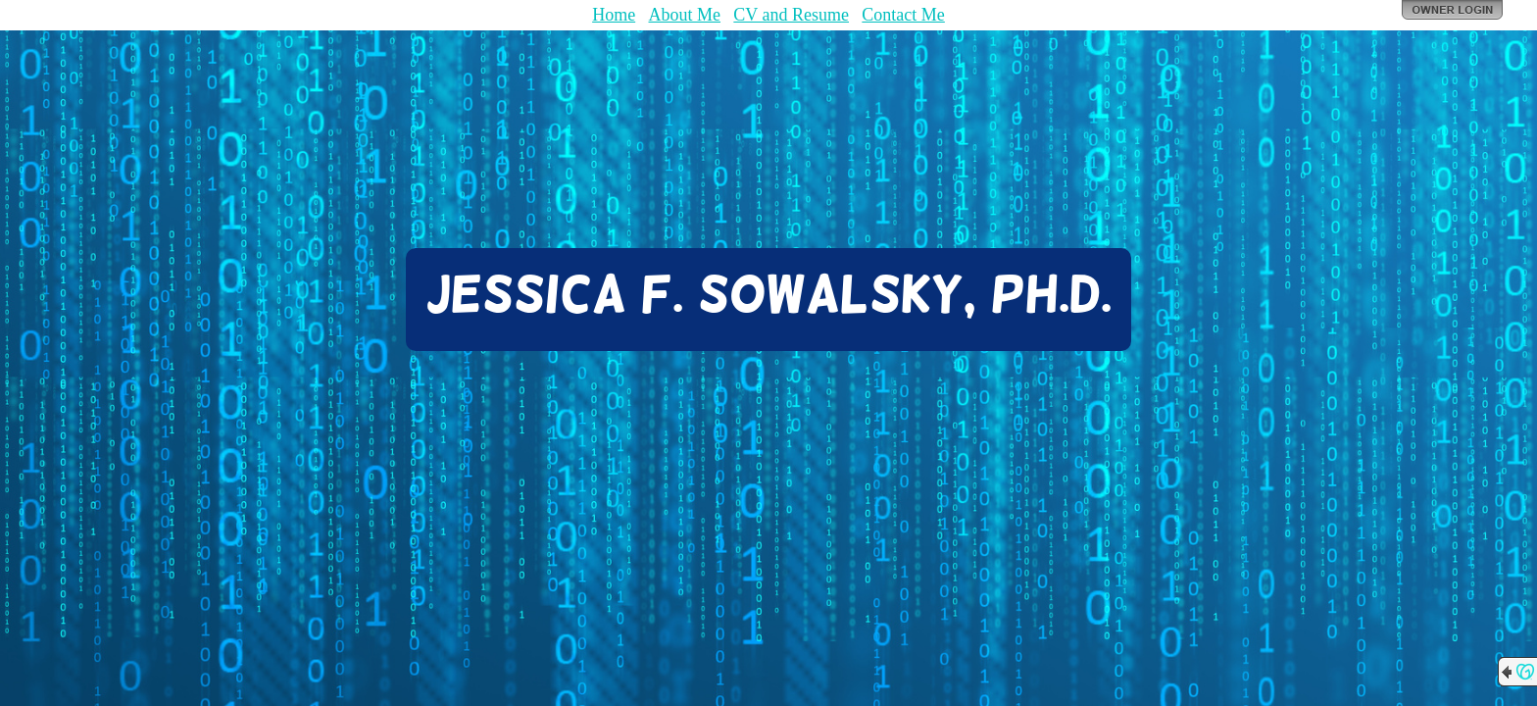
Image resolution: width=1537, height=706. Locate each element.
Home (613, 15)
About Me (685, 15)
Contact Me (903, 15)
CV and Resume (791, 15)
